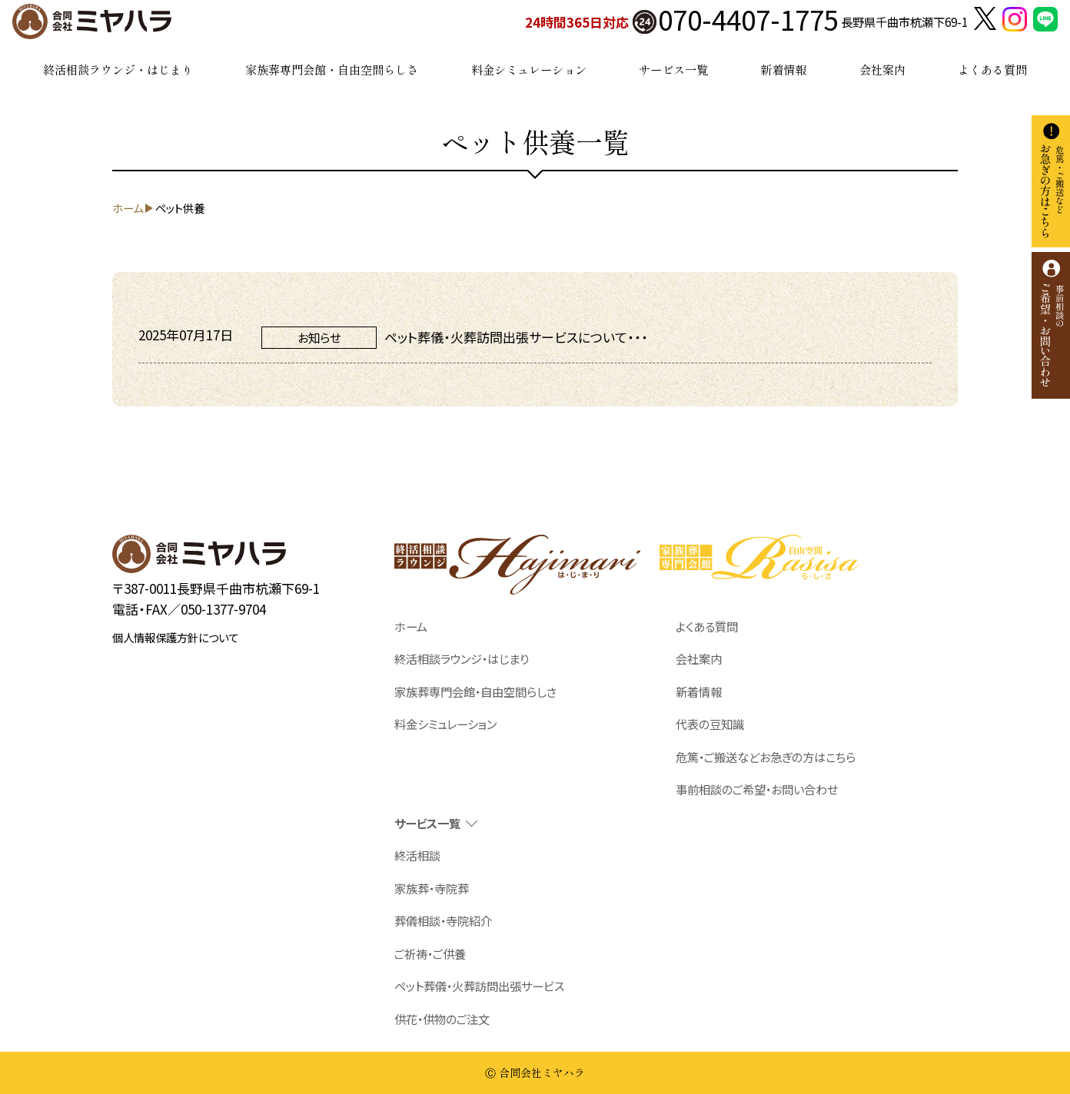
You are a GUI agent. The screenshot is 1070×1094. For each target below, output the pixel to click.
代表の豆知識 (710, 723)
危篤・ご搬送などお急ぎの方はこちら (766, 756)
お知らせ (319, 337)
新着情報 (783, 69)
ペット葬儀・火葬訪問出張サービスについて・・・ (516, 336)
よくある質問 (992, 69)
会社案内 (882, 69)
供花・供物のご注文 (442, 1018)
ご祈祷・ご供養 (430, 953)
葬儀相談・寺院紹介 (443, 920)
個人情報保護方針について (175, 637)
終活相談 (417, 855)
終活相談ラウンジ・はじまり (118, 69)
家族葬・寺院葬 (431, 888)
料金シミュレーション (529, 69)
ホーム (410, 626)
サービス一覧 (673, 69)
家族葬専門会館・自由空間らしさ (331, 69)
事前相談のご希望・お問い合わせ (757, 789)
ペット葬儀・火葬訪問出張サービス (479, 985)
